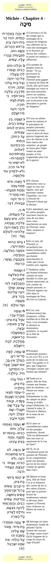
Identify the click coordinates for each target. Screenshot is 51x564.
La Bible (21, 5)
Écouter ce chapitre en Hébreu (26, 9)
